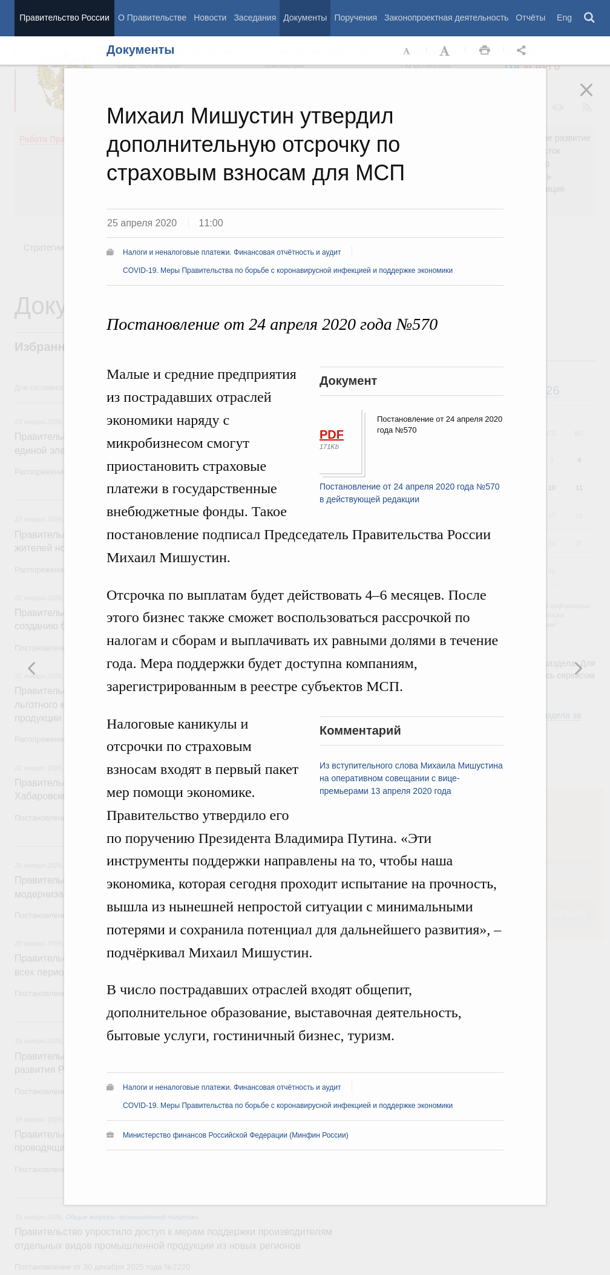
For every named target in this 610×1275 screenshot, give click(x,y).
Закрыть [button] (594, 98)
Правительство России (64, 17)
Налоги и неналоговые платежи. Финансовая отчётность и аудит (232, 252)
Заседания (255, 17)
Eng (564, 17)
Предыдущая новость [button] (578, 668)
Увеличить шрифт (446, 50)
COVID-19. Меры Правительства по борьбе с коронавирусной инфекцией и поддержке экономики (288, 270)
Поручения (355, 17)
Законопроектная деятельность (446, 17)
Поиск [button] (590, 18)
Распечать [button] (484, 50)
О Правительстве (152, 17)
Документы (305, 17)
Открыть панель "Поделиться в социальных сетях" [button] (523, 50)
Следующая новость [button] (32, 668)
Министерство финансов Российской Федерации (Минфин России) (236, 1135)
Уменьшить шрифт (407, 50)
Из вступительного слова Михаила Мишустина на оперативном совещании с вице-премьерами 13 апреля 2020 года (411, 778)
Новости (210, 17)
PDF (332, 434)
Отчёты (530, 17)
